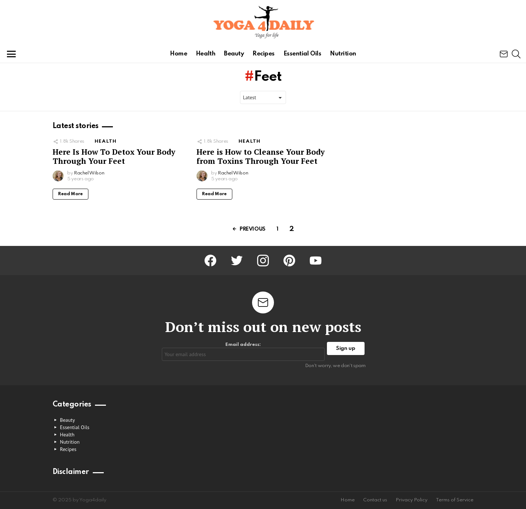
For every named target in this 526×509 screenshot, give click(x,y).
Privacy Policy (411, 500)
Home (178, 54)
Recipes (263, 54)
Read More (70, 194)
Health (205, 54)
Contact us (375, 500)
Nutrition (343, 54)
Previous (253, 229)
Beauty (234, 54)
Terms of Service (454, 500)
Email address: (243, 351)
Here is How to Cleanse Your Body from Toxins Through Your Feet (261, 156)
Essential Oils (302, 54)
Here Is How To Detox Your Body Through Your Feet (114, 156)
